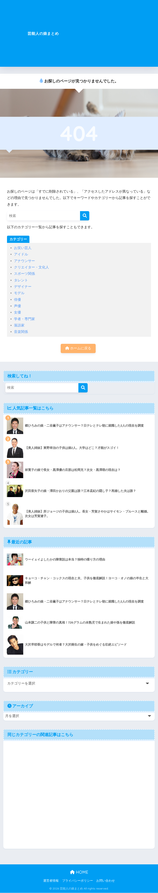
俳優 (17, 300)
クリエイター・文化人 (31, 267)
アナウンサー (24, 261)
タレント (21, 280)
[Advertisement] (115, 36)
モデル (19, 293)
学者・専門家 (24, 319)
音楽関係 (21, 332)
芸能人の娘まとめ (43, 33)
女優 (17, 312)
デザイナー (22, 287)
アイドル (21, 254)
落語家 (19, 325)
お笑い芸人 (22, 248)
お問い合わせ (105, 880)
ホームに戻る (78, 348)
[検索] (84, 215)
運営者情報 (51, 880)
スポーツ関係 (24, 274)
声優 (17, 306)
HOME (79, 872)
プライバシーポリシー (77, 880)
